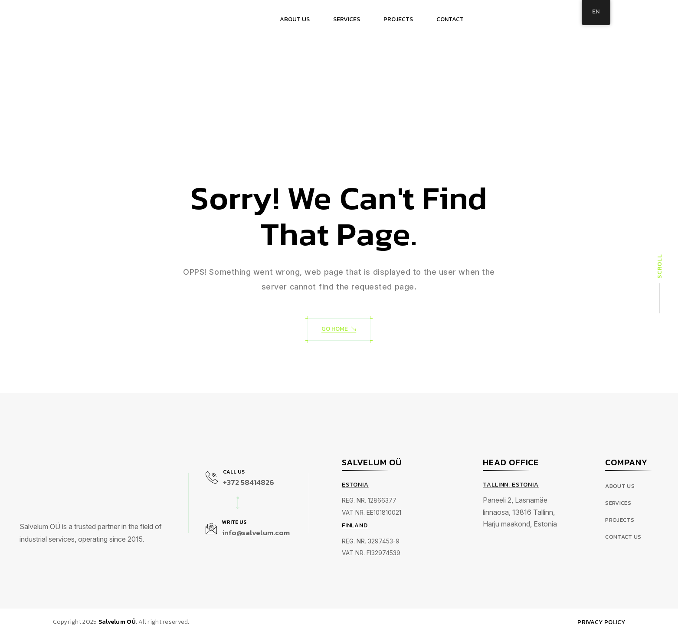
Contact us (623, 537)
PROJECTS (398, 19)
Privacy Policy (601, 622)
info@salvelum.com (256, 532)
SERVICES (346, 19)
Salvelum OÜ (117, 622)
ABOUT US (295, 19)
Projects (619, 520)
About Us (620, 486)
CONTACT (450, 19)
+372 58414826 (248, 482)
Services (618, 503)
